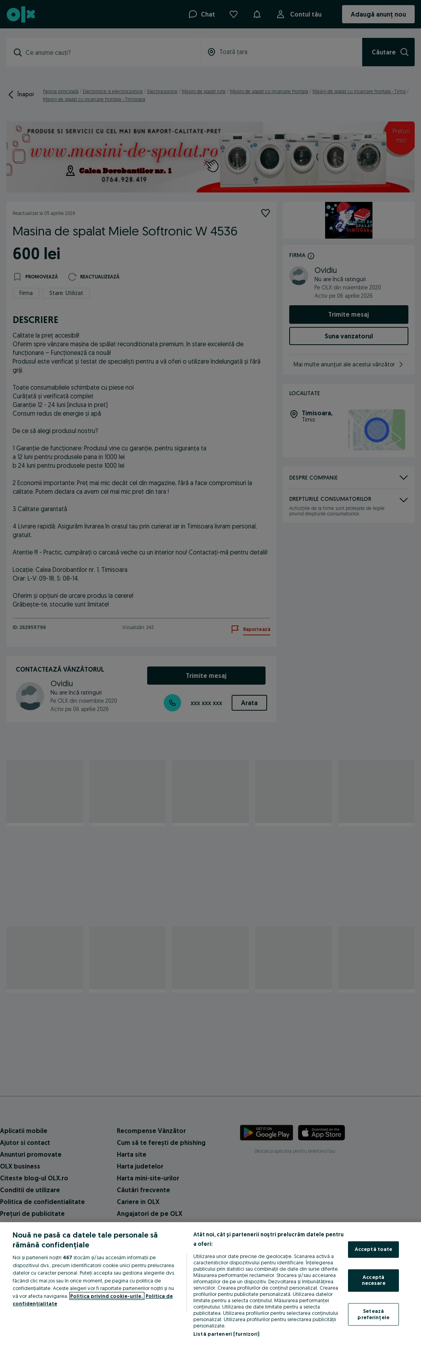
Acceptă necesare (373, 1280)
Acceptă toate (374, 1249)
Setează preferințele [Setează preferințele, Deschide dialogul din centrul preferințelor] (373, 1314)
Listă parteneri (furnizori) (226, 1334)
